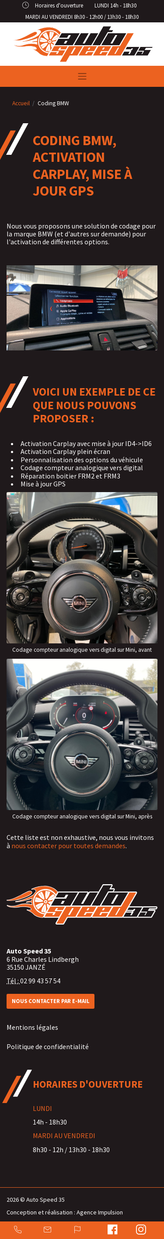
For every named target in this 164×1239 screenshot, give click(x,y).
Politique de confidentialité (48, 1046)
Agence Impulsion (100, 1212)
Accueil (21, 103)
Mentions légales (32, 1027)
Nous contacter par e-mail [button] (51, 1000)
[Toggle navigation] (82, 76)
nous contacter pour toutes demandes (68, 846)
